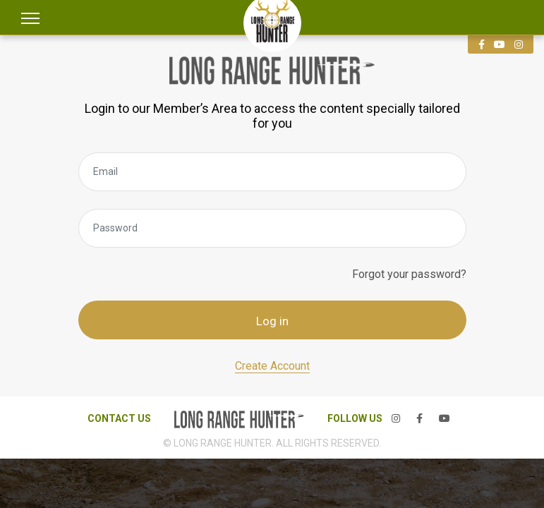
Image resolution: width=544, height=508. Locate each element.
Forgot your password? (409, 274)
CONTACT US (119, 418)
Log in (272, 321)
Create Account (272, 366)
